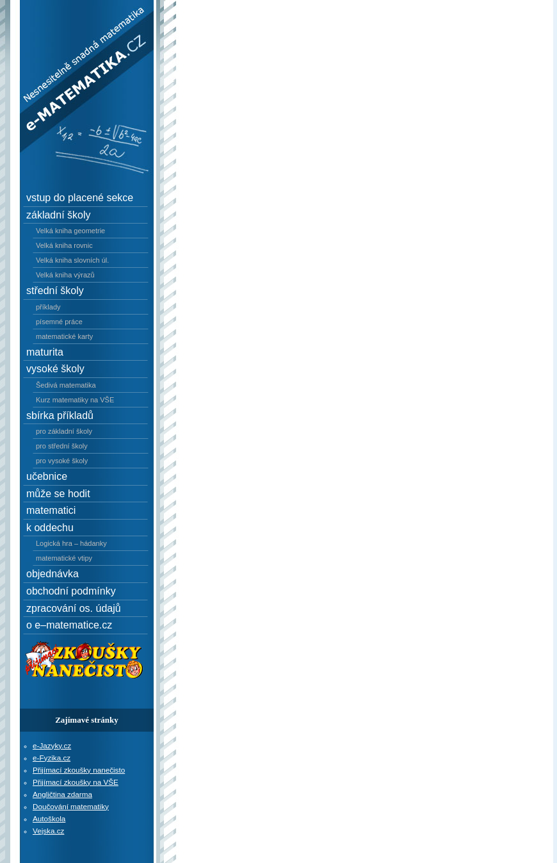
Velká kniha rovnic (64, 245)
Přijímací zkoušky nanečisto (79, 770)
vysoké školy (55, 368)
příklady (48, 307)
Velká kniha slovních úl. (72, 260)
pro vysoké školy (62, 460)
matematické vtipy (64, 558)
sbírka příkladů (59, 415)
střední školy (55, 290)
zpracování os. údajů (73, 608)
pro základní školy (64, 431)
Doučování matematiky (71, 806)
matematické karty (64, 336)
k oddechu (50, 527)
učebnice (46, 476)
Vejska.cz (48, 830)
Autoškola (49, 818)
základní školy (58, 215)
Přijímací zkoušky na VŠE (75, 782)
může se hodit (58, 493)
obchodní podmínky (71, 591)
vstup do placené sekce (79, 197)
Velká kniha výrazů (65, 275)
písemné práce (59, 321)
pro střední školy (62, 446)
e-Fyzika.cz (51, 757)
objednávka (52, 573)
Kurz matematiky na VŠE (75, 400)
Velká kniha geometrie (70, 230)
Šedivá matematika (66, 385)
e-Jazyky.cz (52, 745)
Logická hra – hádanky (71, 543)
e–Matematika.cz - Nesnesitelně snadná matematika (78, 28)
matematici (51, 510)
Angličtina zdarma (62, 794)
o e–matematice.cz (69, 625)
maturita (44, 352)
